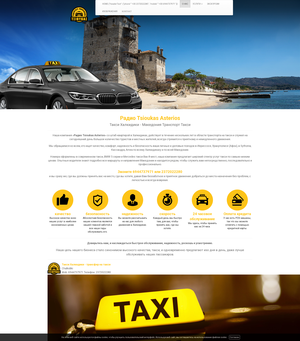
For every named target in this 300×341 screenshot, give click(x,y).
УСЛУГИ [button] (197, 4)
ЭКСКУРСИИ (213, 4)
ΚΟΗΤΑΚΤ (127, 11)
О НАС (185, 4)
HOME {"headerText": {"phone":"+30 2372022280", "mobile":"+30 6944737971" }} (140, 4)
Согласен (234, 337)
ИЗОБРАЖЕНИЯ (109, 11)
